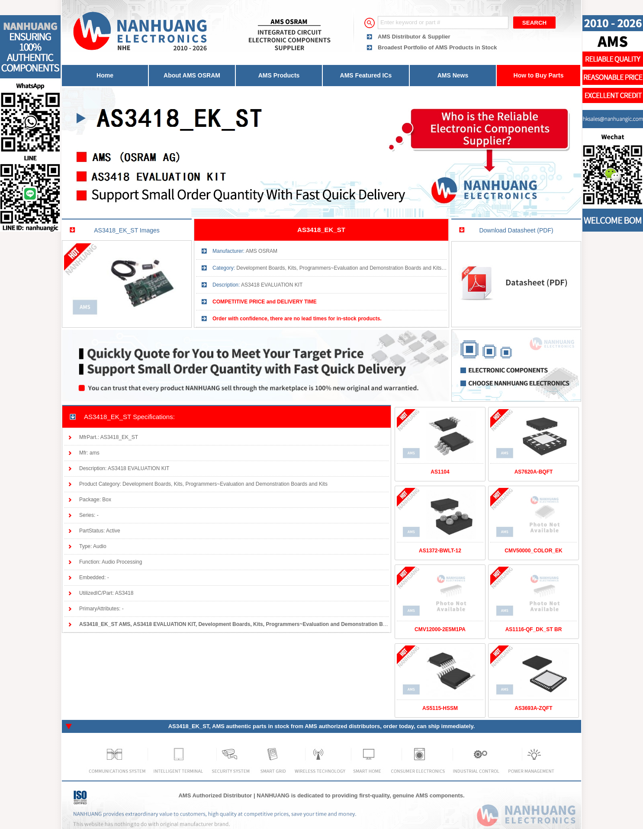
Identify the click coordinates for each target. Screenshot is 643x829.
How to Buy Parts (539, 75)
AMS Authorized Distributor (215, 795)
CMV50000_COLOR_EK (533, 551)
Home (104, 75)
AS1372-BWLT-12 (440, 551)
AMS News (453, 75)
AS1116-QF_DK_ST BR (533, 629)
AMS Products (279, 75)
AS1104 (440, 472)
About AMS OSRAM (192, 75)
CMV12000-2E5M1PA (440, 629)
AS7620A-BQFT (533, 472)
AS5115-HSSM (440, 708)
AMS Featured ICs (366, 75)
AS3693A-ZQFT (533, 708)
